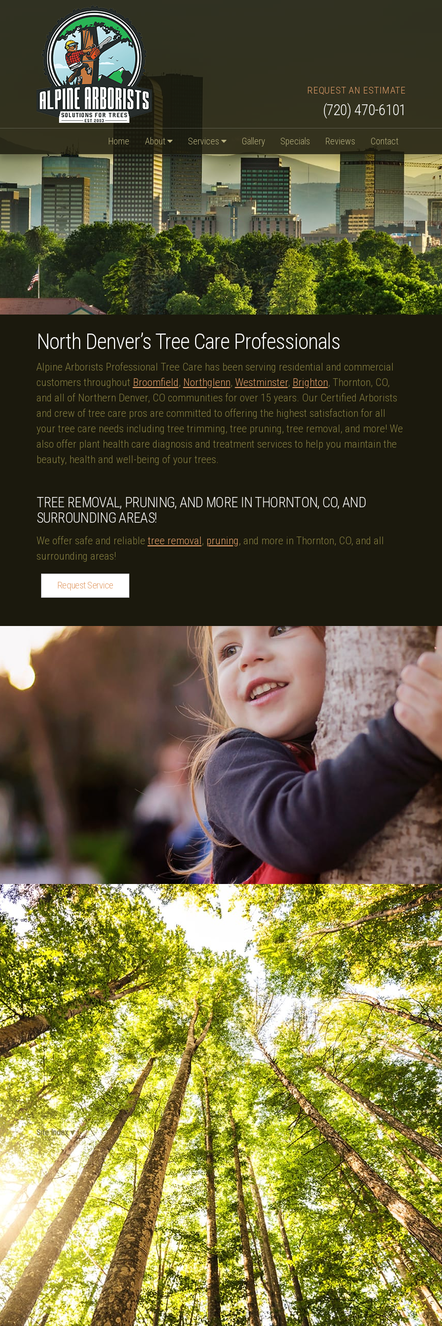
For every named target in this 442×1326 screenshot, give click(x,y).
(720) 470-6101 (364, 110)
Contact (384, 141)
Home (118, 141)
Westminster (261, 382)
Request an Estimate (356, 90)
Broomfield (156, 382)
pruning (222, 541)
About (158, 141)
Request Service (85, 585)
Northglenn (206, 382)
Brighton (310, 382)
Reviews (340, 141)
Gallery (253, 141)
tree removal (175, 541)
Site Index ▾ (53, 1132)
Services (207, 141)
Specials (295, 141)
